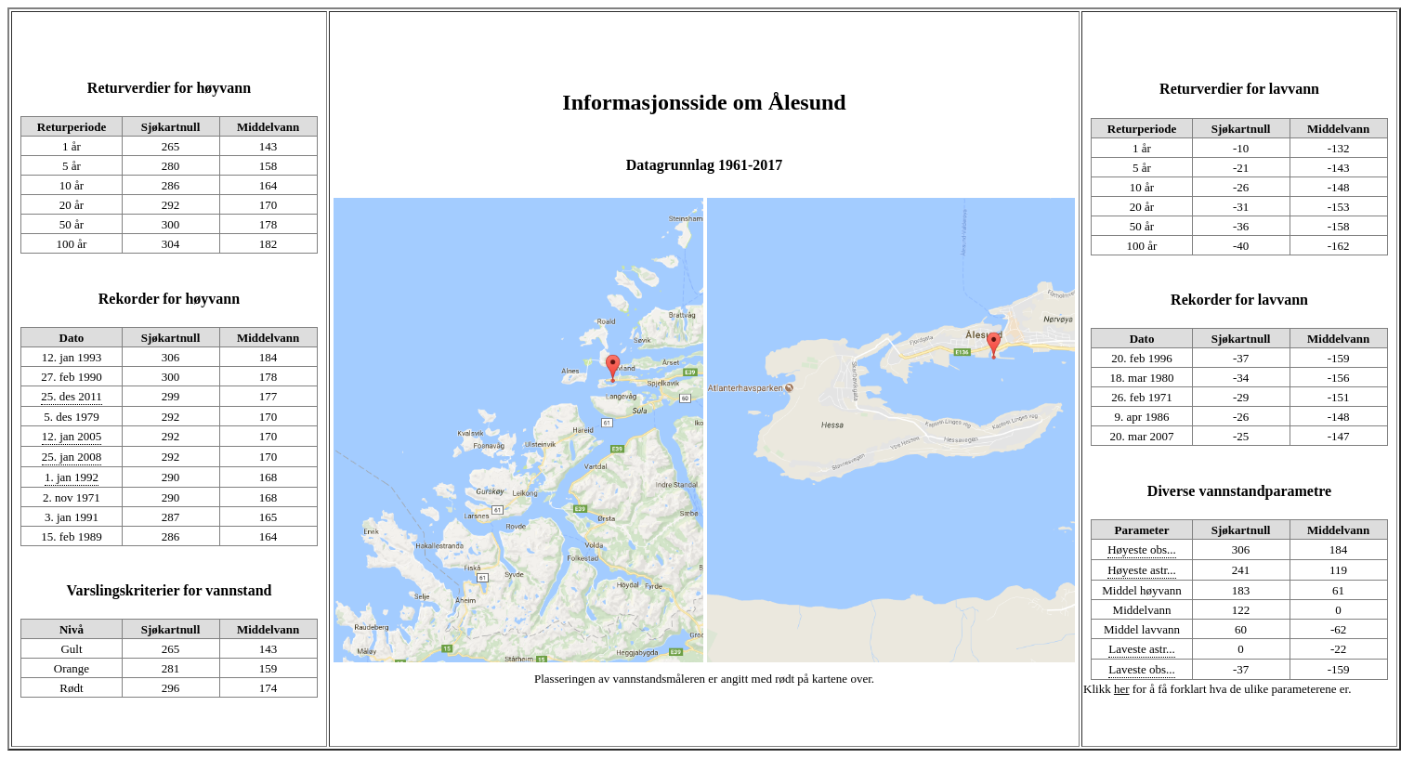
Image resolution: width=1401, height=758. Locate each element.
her (1122, 689)
